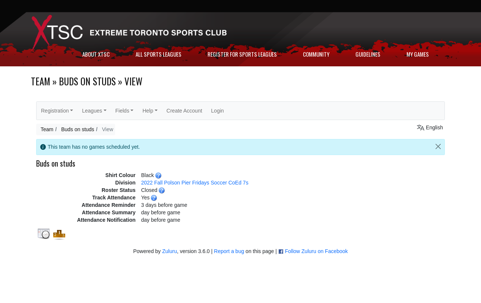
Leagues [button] (92, 111)
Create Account (184, 111)
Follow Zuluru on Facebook (316, 251)
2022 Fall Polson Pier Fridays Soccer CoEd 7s (195, 183)
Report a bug (229, 251)
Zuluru (169, 251)
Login (217, 111)
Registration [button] (55, 111)
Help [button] (147, 111)
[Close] (438, 146)
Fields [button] (122, 111)
